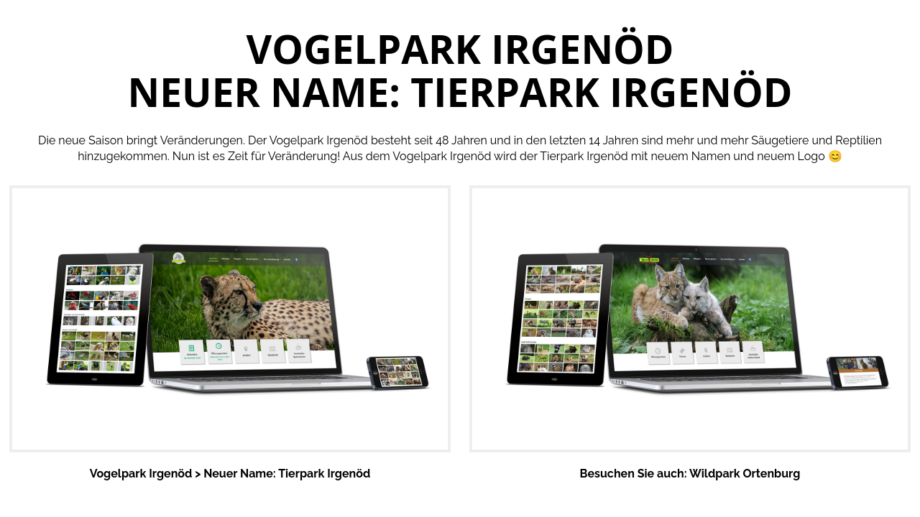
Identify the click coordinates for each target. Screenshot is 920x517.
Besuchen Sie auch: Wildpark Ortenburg (690, 473)
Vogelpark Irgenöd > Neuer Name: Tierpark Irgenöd (230, 473)
